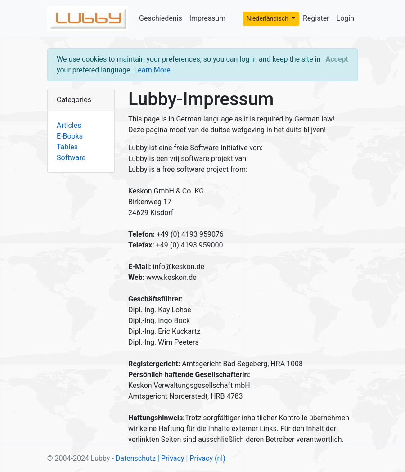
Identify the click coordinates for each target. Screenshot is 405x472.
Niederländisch (268, 18)
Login (345, 18)
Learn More (152, 70)
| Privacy (171, 458)
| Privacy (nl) (205, 458)
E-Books (70, 136)
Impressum (207, 18)
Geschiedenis (160, 18)
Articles (69, 125)
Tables (67, 147)
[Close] (337, 59)
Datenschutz (136, 458)
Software (71, 157)
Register (316, 18)
